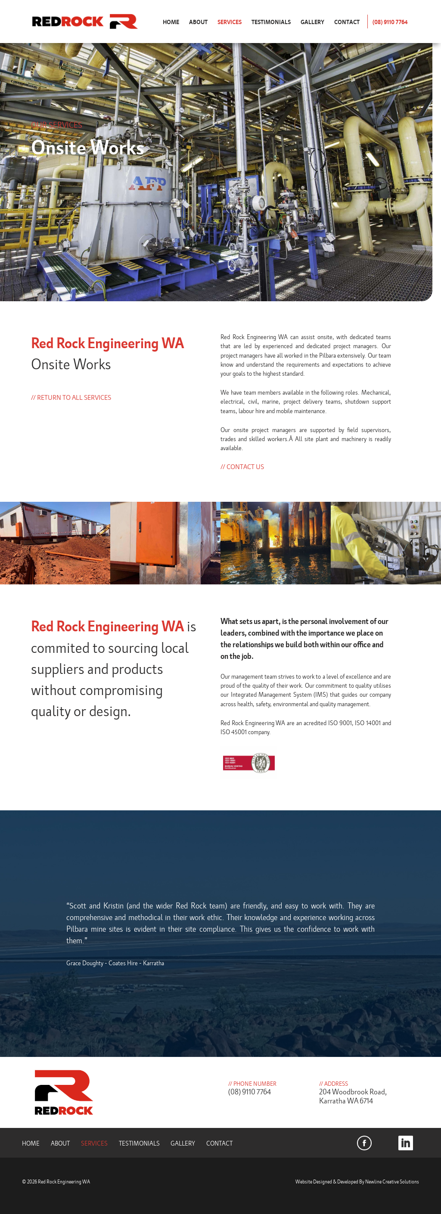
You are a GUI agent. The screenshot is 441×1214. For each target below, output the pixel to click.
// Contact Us (242, 466)
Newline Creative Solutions (392, 1181)
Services (229, 21)
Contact (347, 21)
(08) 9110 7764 (390, 21)
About (198, 21)
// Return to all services (71, 397)
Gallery (312, 21)
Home (171, 21)
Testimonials (271, 21)
